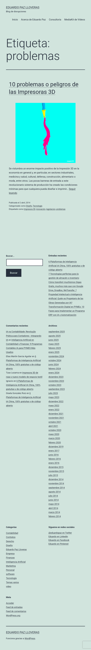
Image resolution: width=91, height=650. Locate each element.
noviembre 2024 (56, 356)
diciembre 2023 (56, 377)
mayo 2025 (54, 344)
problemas (60, 209)
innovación (40, 209)
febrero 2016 (55, 459)
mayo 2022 (54, 405)
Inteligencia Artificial (16, 562)
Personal (10, 570)
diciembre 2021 (56, 413)
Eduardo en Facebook (59, 540)
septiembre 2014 (57, 487)
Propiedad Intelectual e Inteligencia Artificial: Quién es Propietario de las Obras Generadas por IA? (66, 298)
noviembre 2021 (56, 418)
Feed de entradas (14, 607)
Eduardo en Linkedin (58, 536)
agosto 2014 (55, 491)
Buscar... (10, 256)
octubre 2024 (55, 360)
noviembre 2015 (56, 471)
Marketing (11, 566)
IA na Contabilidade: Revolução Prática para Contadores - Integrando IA (23, 335)
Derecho (10, 541)
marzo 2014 (54, 512)
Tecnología (37, 206)
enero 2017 (54, 450)
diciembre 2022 (56, 401)
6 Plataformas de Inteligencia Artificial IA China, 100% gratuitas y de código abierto (67, 265)
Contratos (10, 537)
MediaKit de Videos (74, 19)
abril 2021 (53, 426)
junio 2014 (54, 500)
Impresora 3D (29, 209)
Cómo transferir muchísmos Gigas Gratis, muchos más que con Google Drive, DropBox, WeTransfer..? (66, 286)
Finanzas (10, 557)
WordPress (30, 638)
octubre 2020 (55, 430)
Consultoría (55, 19)
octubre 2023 (55, 385)
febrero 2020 (55, 442)
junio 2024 (54, 364)
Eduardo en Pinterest (58, 544)
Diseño (29, 206)
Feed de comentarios (16, 611)
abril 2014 (53, 508)
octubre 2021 (55, 422)
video (8, 586)
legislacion (50, 209)
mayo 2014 (54, 504)
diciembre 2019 (56, 446)
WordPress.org (13, 615)
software (10, 574)
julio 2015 (53, 475)
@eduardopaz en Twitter (60, 533)
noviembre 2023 (56, 381)
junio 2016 (54, 454)
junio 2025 (54, 340)
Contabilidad (12, 533)
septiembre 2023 (57, 389)
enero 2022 (54, 409)
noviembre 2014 (56, 483)
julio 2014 (53, 496)
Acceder (10, 603)
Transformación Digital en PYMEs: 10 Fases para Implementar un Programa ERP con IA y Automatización (67, 310)
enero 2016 (54, 463)
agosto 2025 (55, 336)
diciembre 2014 (56, 479)
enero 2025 (54, 352)
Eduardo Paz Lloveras (22, 7)
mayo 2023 (54, 397)
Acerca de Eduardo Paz (33, 19)
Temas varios (12, 582)
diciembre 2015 (56, 467)
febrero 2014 (55, 516)
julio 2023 (53, 393)
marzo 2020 (54, 438)
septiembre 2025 (57, 331)
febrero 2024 (55, 368)
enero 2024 (54, 372)
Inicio (15, 19)
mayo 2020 (54, 434)
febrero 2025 (55, 348)
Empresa (10, 553)
